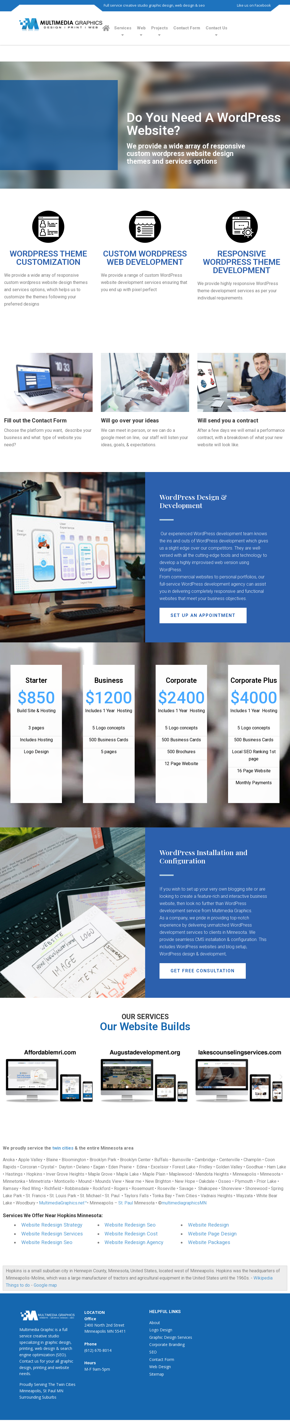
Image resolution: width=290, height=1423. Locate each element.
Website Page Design (212, 1234)
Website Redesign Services (52, 1234)
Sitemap (156, 1374)
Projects (159, 27)
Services (122, 27)
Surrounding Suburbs (37, 1397)
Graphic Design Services (170, 1337)
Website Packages (209, 1242)
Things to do (18, 1285)
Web (141, 27)
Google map (45, 1285)
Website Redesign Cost (131, 1234)
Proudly (26, 1384)
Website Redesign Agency (133, 1242)
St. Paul (125, 1203)
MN (60, 1390)
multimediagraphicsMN (184, 1203)
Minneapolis (30, 1390)
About (154, 1322)
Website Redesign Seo (46, 1242)
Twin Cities (65, 1384)
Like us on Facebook (254, 5)
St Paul (49, 1390)
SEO (153, 1352)
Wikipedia (263, 1278)
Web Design (160, 1366)
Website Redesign (208, 1225)
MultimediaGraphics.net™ (63, 1203)
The (51, 1384)
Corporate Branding (167, 1344)
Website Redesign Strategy (51, 1225)
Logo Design (160, 1329)
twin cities (63, 1148)
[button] (203, 615)
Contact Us (216, 27)
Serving (40, 1384)
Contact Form (186, 27)
